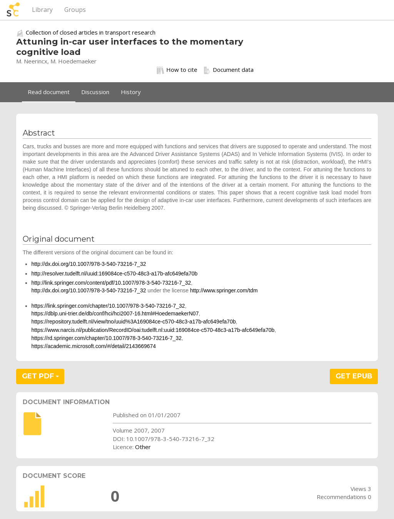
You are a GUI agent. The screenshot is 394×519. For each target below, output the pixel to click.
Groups (75, 9)
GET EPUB (354, 376)
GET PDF (40, 376)
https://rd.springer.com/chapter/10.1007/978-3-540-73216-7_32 (106, 338)
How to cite (177, 70)
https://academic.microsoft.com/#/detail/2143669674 (93, 346)
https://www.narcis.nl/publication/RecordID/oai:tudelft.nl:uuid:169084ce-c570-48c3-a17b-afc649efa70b (152, 330)
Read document (49, 92)
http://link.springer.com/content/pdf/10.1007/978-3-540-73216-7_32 (111, 283)
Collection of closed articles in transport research (90, 32)
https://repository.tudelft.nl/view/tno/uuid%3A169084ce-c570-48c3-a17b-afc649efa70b (133, 321)
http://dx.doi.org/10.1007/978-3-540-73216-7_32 (88, 264)
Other (143, 447)
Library (42, 9)
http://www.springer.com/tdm (224, 290)
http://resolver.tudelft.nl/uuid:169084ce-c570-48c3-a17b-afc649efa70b (114, 273)
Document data (228, 70)
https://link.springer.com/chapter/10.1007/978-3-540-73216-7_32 (108, 306)
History (131, 92)
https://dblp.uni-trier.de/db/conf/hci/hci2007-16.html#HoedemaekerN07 (115, 313)
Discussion (95, 92)
